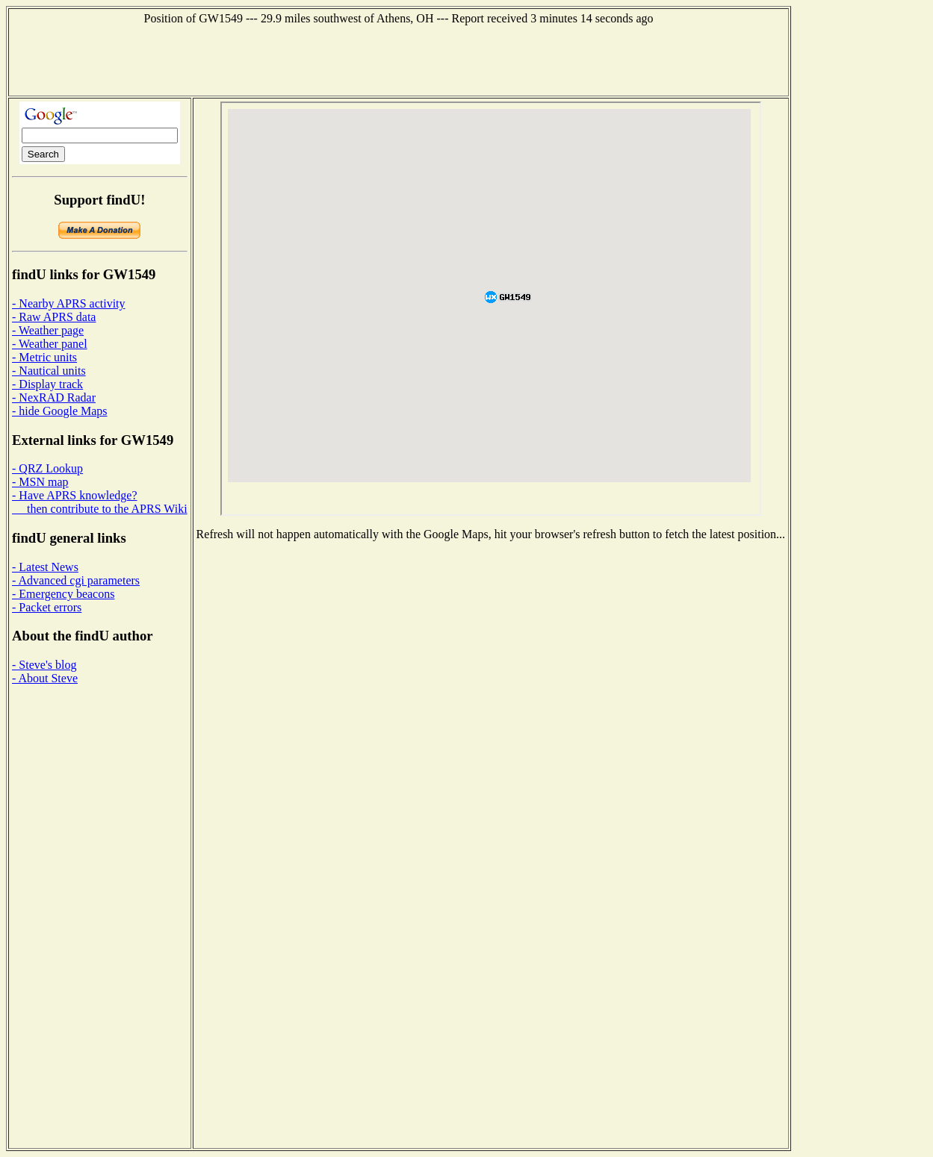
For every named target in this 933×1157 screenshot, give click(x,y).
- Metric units (44, 357)
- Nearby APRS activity (68, 303)
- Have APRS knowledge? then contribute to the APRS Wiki (99, 502)
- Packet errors (46, 607)
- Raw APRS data (54, 317)
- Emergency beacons (63, 593)
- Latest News (45, 567)
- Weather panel (49, 343)
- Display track (47, 384)
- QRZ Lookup (47, 468)
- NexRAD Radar (54, 397)
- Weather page (48, 330)
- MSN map (40, 481)
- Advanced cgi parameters (76, 580)
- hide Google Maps (60, 411)
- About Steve (45, 678)
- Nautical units (49, 370)
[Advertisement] (399, 59)
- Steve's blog (44, 664)
